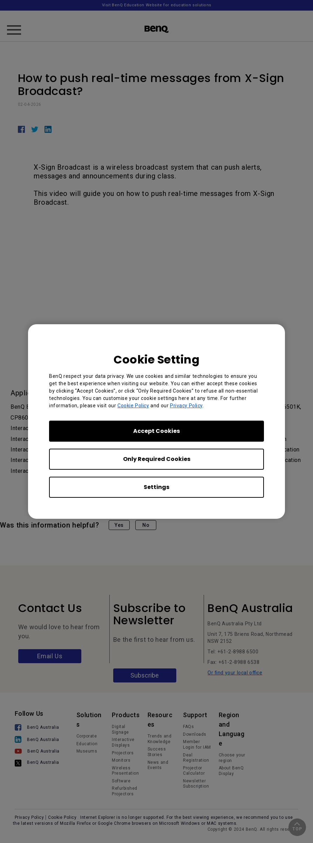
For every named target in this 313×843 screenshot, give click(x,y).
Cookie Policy (133, 405)
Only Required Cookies (156, 459)
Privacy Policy (186, 405)
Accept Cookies (156, 431)
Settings (156, 487)
